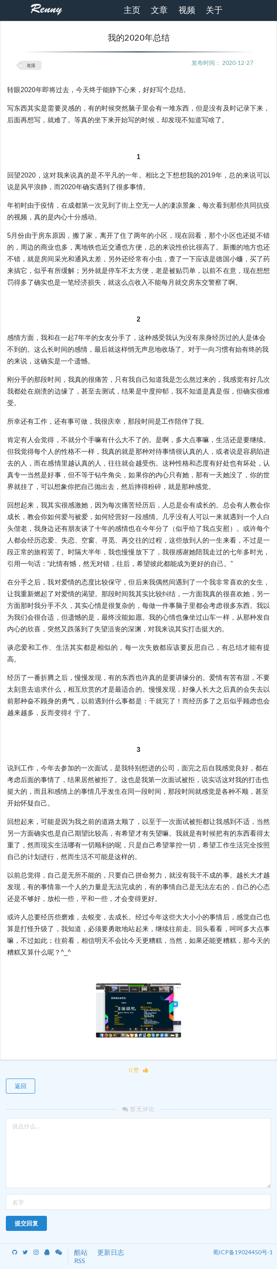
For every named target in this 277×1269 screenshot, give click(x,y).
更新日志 (110, 1252)
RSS (79, 1260)
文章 (159, 10)
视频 (187, 10)
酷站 (81, 1252)
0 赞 (138, 1069)
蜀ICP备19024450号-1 (243, 1252)
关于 (214, 10)
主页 (132, 10)
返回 (20, 1085)
